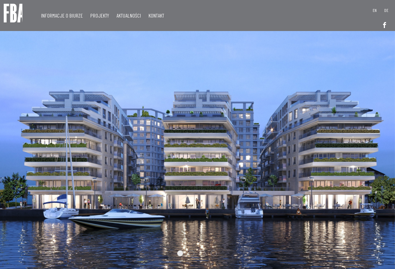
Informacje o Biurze (62, 15)
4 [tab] (214, 253)
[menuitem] (374, 10)
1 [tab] (180, 253)
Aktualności (128, 15)
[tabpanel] (197, 134)
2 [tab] (191, 253)
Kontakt (156, 15)
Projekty (99, 15)
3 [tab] (203, 253)
